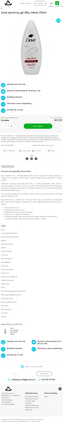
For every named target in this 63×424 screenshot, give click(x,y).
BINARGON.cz (25, 421)
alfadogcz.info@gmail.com (23, 379)
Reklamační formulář (32, 407)
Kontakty (28, 403)
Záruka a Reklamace (32, 405)
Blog (45, 396)
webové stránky (12, 421)
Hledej (41, 3)
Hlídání (53, 150)
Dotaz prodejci (26, 150)
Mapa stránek (35, 421)
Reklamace (29, 410)
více (46, 141)
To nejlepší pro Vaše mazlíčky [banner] (9, 3)
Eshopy (3, 421)
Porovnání (38, 150)
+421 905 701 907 (48, 379)
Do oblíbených (10, 150)
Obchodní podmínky (31, 396)
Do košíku (38, 126)
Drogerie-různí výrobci (46, 145)
